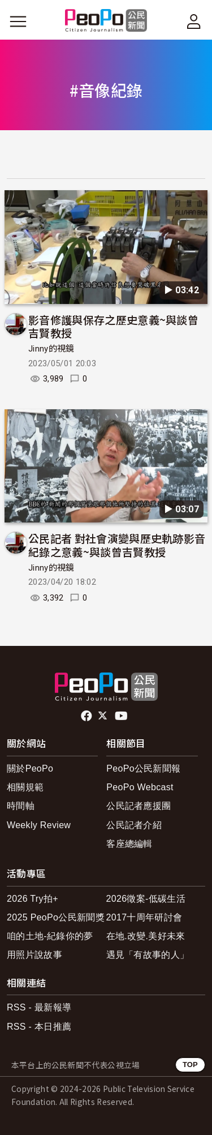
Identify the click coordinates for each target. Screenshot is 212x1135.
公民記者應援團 (138, 806)
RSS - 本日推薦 (39, 1026)
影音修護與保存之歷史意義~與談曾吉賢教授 (113, 326)
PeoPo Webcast (140, 787)
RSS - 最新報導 (39, 1007)
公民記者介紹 (134, 825)
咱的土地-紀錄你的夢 (50, 936)
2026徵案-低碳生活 (145, 898)
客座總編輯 (129, 844)
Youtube (122, 716)
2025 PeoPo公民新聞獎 (56, 917)
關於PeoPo (30, 768)
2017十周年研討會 (144, 917)
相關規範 (25, 787)
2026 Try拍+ (32, 898)
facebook (87, 716)
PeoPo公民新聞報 (143, 768)
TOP (190, 1064)
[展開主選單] (18, 21)
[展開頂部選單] (194, 21)
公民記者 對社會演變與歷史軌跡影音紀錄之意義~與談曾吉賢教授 (116, 544)
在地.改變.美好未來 (145, 936)
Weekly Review (39, 825)
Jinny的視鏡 (51, 349)
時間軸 (20, 806)
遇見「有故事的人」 (147, 955)
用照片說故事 (34, 955)
